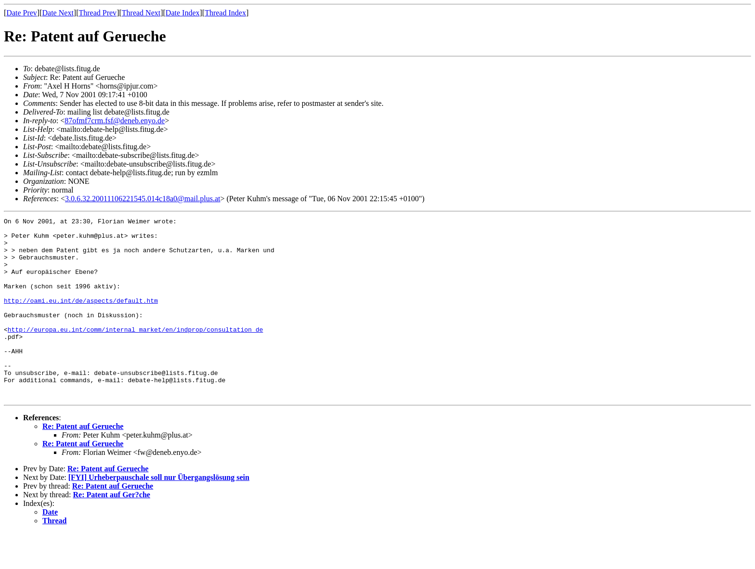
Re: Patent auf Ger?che (111, 531)
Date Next (58, 13)
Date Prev (21, 13)
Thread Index (225, 13)
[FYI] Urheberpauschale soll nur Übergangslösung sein (158, 513)
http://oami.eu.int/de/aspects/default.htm (81, 317)
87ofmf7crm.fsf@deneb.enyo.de (115, 120)
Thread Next (141, 13)
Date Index (183, 13)
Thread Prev (97, 13)
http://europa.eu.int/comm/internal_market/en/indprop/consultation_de (135, 352)
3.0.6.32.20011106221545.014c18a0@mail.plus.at (142, 198)
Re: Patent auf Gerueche (82, 462)
